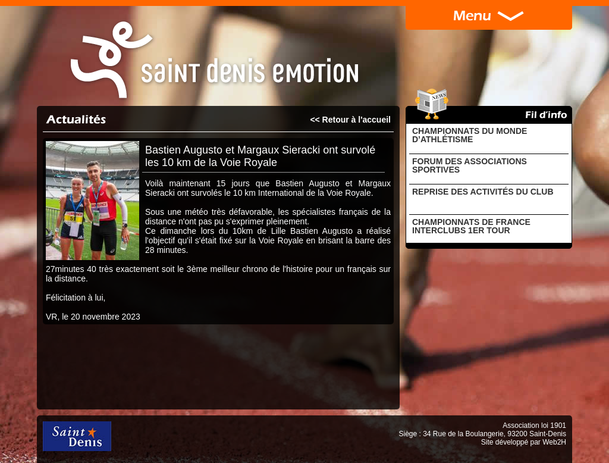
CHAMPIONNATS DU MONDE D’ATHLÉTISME (469, 135)
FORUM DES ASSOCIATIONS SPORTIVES (469, 165)
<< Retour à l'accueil (350, 119)
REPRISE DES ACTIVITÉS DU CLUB (483, 191)
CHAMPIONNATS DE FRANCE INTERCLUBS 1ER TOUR (471, 226)
